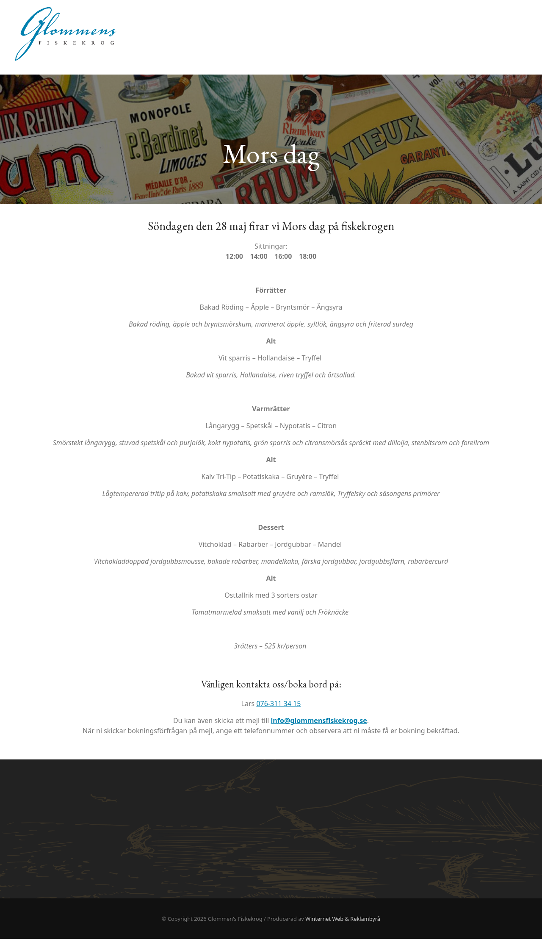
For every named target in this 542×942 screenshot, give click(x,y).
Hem (517, 21)
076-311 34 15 (278, 706)
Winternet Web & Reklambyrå (342, 921)
